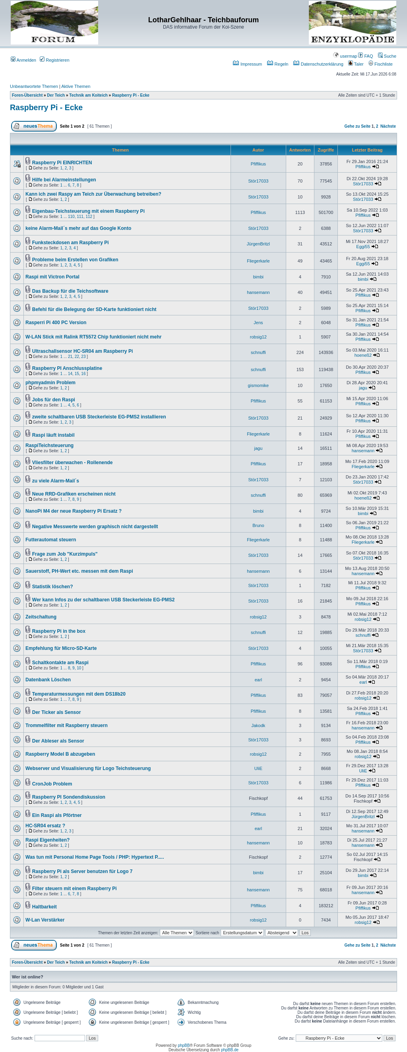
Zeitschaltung (40, 617)
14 (70, 373)
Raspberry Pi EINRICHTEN (62, 162)
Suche (387, 56)
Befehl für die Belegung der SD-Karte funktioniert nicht (94, 309)
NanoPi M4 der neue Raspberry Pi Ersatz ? (73, 511)
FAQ (365, 56)
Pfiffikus (258, 163)
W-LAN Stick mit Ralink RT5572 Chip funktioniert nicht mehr (93, 337)
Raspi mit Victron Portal (52, 277)
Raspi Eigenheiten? (47, 840)
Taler (356, 64)
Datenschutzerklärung (318, 64)
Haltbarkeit (44, 907)
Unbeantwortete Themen (34, 86)
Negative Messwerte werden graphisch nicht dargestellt (95, 526)
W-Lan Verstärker (44, 920)
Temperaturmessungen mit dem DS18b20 (79, 694)
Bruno (258, 525)
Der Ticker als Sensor (56, 712)
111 (80, 216)
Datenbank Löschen (48, 680)
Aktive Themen (75, 86)
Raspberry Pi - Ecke (130, 95)
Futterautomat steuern (50, 540)
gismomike (258, 385)
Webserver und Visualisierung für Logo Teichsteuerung (88, 768)
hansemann (258, 292)
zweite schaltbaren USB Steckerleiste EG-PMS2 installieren (99, 417)
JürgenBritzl (258, 243)
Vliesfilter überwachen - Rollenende (72, 462)
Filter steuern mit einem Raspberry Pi (74, 888)
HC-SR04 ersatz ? (45, 825)
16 (83, 373)
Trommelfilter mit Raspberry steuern (66, 725)
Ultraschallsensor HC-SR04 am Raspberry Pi (82, 351)
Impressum (247, 64)
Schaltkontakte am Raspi (60, 662)
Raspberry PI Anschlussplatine (67, 368)
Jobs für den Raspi (53, 400)
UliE (258, 768)
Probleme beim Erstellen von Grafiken (75, 260)
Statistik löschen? (52, 586)
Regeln (278, 64)
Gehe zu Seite (357, 126)
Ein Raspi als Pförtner (57, 815)
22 (77, 356)
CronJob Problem (52, 784)
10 (79, 668)
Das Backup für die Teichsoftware (70, 291)
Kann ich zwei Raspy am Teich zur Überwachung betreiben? (93, 194)
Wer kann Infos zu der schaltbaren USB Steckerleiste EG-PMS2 (103, 600)
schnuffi (258, 352)
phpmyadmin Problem (50, 382)
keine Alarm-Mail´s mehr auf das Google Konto (78, 228)
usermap (345, 56)
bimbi (258, 276)
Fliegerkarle (258, 261)
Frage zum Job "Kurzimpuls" (65, 554)
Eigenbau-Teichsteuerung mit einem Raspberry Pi (88, 211)
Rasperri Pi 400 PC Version (55, 322)
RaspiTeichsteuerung (49, 445)
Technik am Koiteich (88, 95)
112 (88, 216)
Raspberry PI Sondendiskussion (68, 797)
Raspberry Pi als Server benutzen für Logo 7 (82, 871)
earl (258, 679)
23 (83, 356)
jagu (363, 387)
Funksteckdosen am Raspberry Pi (70, 242)
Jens (258, 322)
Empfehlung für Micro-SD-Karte (61, 648)
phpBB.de (229, 1050)
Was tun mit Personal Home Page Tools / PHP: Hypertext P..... (94, 857)
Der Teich (56, 95)
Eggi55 (363, 246)
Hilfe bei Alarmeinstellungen (64, 180)
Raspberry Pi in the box (58, 631)
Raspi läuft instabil (53, 435)
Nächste (388, 126)
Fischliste (380, 64)
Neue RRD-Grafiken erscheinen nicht (74, 494)
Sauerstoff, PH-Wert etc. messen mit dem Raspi (79, 571)
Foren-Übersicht (27, 95)
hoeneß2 (363, 355)
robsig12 (258, 336)
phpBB (184, 1045)
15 (77, 373)
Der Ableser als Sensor (58, 741)
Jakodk (258, 725)
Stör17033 (258, 181)
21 (70, 356)
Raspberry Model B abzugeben (60, 754)
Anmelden (23, 60)
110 (71, 216)
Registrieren (54, 60)
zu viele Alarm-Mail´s (55, 481)
